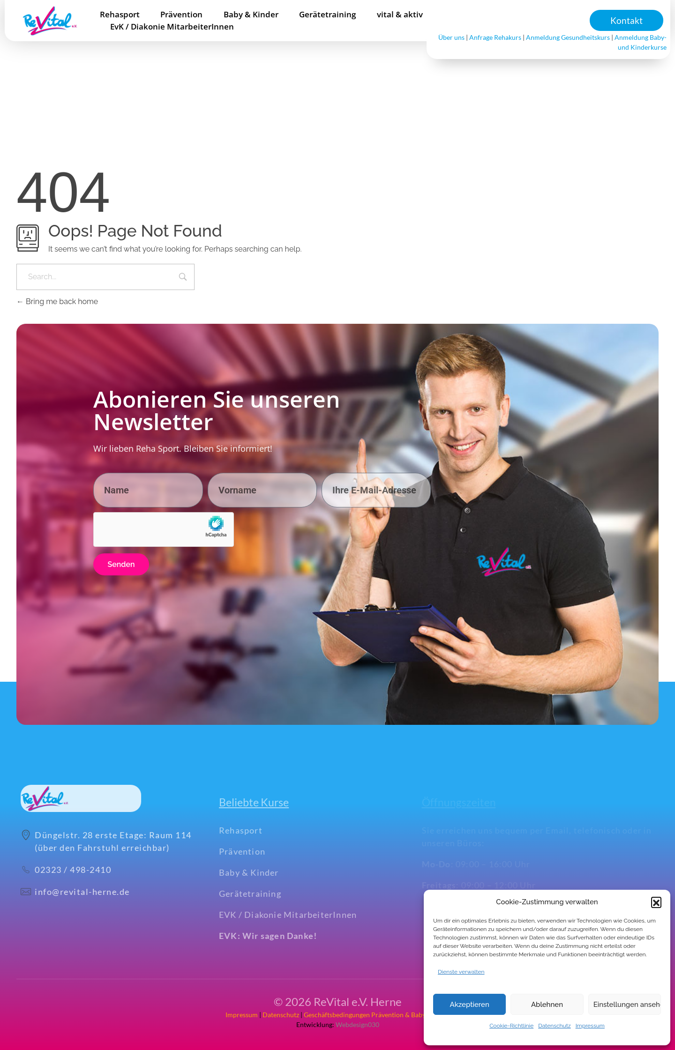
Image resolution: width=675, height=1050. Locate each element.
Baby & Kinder (262, 872)
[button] (656, 902)
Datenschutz (554, 1025)
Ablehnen (547, 1004)
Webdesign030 (356, 1024)
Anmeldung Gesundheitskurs (568, 37)
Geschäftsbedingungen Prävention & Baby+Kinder (377, 1015)
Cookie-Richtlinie (511, 1025)
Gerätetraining (263, 893)
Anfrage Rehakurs (495, 37)
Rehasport (253, 830)
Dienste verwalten (461, 971)
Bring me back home (57, 301)
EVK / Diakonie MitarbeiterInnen (300, 914)
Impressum (590, 1025)
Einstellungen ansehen (627, 1004)
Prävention (255, 851)
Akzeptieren (469, 1004)
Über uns (451, 37)
